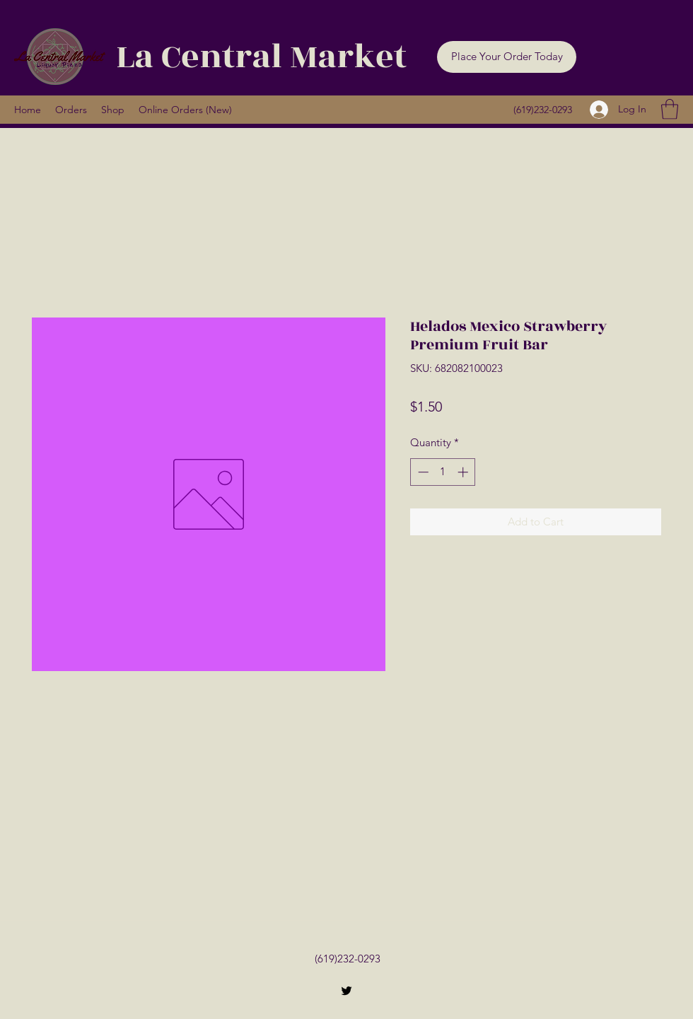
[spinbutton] (443, 472)
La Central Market (261, 57)
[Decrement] (421, 472)
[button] (506, 57)
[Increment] (464, 472)
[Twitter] (346, 991)
